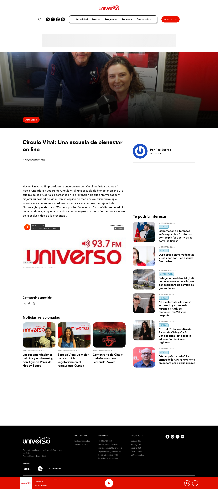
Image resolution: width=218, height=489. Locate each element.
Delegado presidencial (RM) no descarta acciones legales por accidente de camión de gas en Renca (177, 283)
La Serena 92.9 (137, 455)
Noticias (163, 227)
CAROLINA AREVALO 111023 (45, 268)
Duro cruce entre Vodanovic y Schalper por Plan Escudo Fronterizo (176, 258)
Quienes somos (81, 444)
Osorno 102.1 (136, 451)
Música (96, 19)
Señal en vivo (170, 19)
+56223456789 (105, 441)
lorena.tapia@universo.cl (108, 444)
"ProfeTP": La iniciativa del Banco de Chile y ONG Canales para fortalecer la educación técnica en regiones (175, 335)
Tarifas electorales (82, 441)
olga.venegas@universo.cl (109, 451)
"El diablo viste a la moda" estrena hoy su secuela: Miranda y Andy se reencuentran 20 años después (175, 308)
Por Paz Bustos (160, 149)
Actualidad (81, 19)
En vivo (38, 481)
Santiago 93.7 (136, 444)
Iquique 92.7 (136, 441)
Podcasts (127, 19)
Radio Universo (28, 268)
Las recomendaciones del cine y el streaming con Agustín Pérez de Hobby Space (38, 360)
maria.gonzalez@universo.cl (110, 448)
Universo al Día (166, 274)
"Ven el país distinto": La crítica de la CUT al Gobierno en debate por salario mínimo (177, 360)
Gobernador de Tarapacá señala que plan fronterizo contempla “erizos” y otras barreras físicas (175, 236)
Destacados (144, 19)
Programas (111, 19)
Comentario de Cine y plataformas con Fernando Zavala (108, 358)
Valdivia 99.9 (136, 448)
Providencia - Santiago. (108, 458)
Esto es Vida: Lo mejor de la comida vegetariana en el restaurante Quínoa (73, 360)
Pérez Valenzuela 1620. (108, 455)
